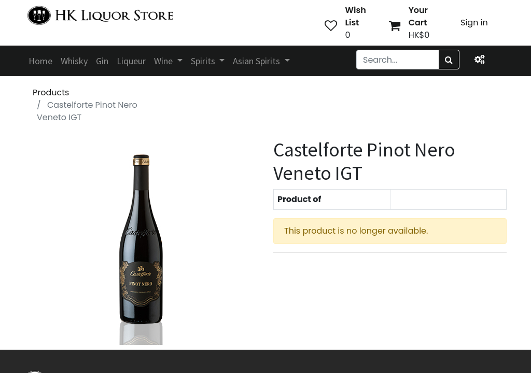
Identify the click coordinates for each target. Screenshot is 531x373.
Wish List (355, 16)
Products (51, 92)
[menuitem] (40, 61)
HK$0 (419, 35)
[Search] (448, 59)
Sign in (474, 22)
